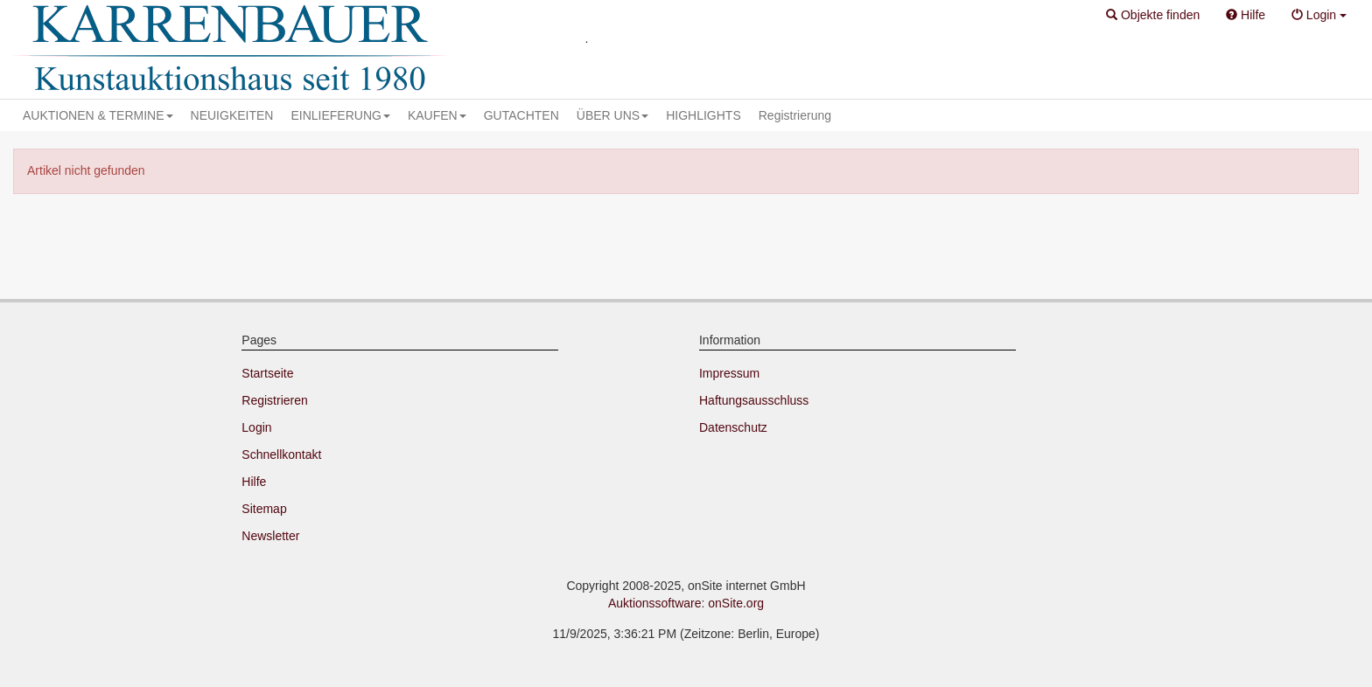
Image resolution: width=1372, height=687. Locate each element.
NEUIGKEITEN (232, 115)
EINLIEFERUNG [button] (339, 115)
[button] (1153, 16)
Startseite (267, 373)
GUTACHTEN (521, 115)
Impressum (729, 373)
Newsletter (270, 536)
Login (256, 427)
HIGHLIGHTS (703, 115)
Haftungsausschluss (753, 400)
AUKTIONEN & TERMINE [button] (98, 115)
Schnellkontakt (281, 454)
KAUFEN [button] (437, 115)
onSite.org (736, 603)
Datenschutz (733, 427)
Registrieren (274, 400)
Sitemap (264, 509)
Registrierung (795, 115)
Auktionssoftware (655, 603)
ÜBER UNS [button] (612, 115)
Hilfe (254, 482)
